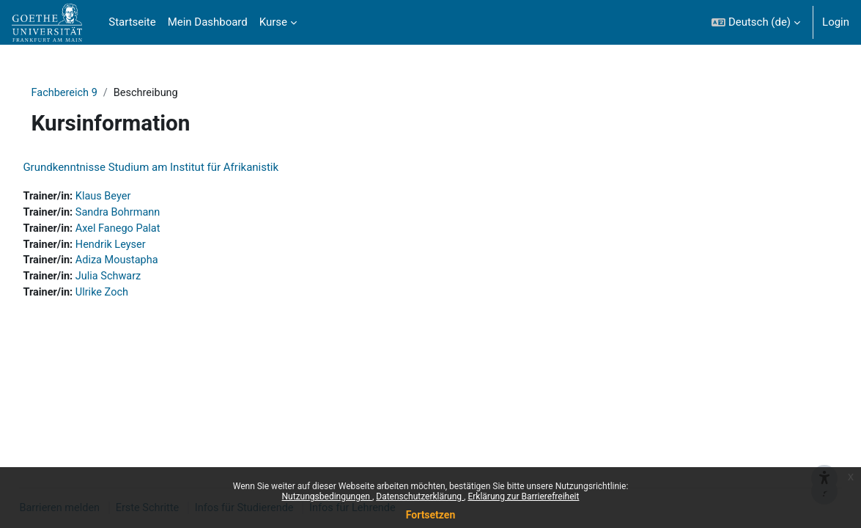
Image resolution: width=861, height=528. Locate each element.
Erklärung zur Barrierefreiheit (523, 496)
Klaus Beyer (138, 197)
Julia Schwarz (144, 279)
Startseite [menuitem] (131, 22)
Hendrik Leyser (146, 247)
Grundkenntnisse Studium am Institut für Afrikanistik (183, 168)
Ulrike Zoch (137, 296)
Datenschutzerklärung (420, 496)
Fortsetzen (431, 515)
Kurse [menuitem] (273, 22)
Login (835, 22)
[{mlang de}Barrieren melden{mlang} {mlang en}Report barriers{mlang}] (824, 456)
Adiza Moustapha (153, 263)
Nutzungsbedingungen (327, 496)
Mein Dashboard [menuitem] (208, 22)
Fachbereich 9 (86, 93)
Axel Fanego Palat (154, 230)
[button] (756, 22)
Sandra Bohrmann (153, 214)
